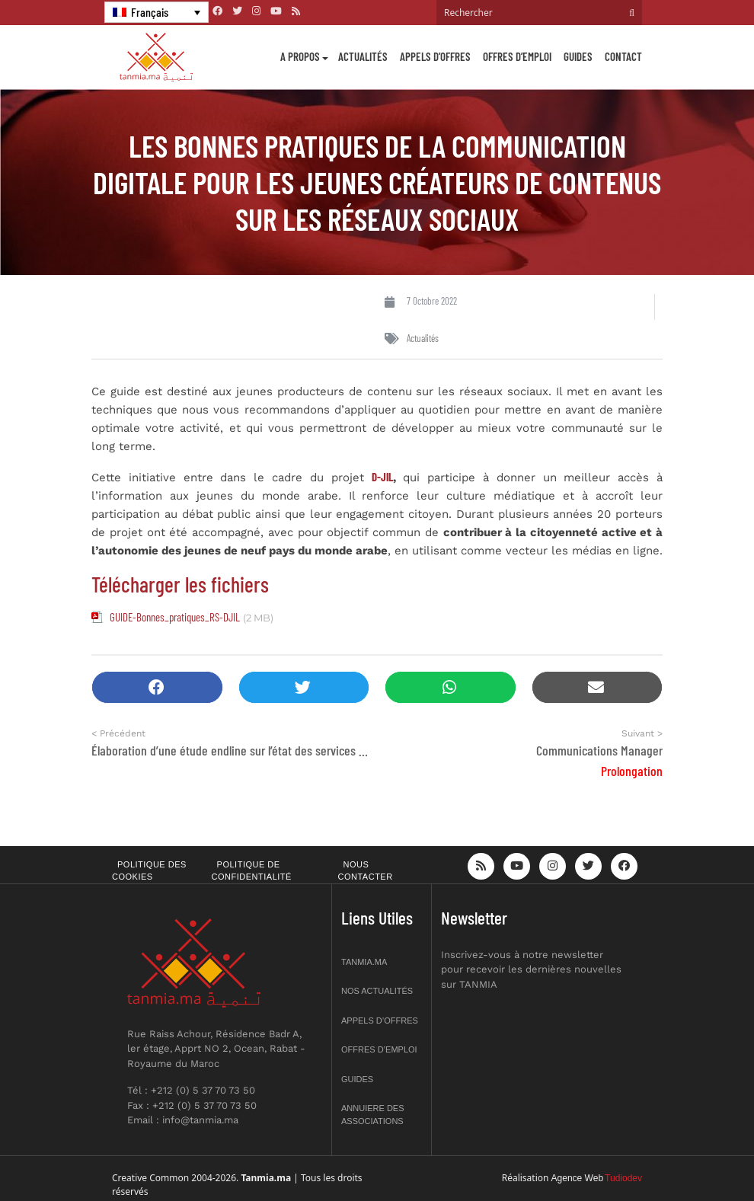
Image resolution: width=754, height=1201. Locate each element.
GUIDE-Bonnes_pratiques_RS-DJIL (175, 617)
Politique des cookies (149, 871)
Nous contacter (365, 871)
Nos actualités (377, 990)
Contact (623, 56)
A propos (300, 56)
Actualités (363, 56)
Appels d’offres (435, 56)
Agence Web (577, 1178)
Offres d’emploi (517, 56)
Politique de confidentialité (252, 871)
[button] (157, 687)
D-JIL (382, 477)
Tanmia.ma (364, 961)
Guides (578, 56)
